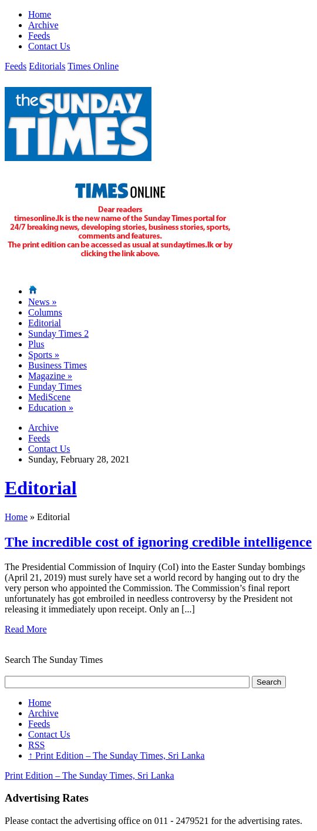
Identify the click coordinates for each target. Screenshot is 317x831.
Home (39, 14)
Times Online (93, 66)
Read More (26, 629)
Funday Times (55, 386)
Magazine (50, 376)
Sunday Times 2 (58, 334)
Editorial (44, 323)
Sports (43, 355)
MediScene (49, 397)
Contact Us (49, 46)
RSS (36, 745)
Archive (43, 25)
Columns (45, 312)
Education (50, 408)
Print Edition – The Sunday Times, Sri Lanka (116, 755)
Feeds (39, 36)
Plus (36, 344)
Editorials (47, 66)
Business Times (57, 365)
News (42, 302)
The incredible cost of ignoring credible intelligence (158, 541)
